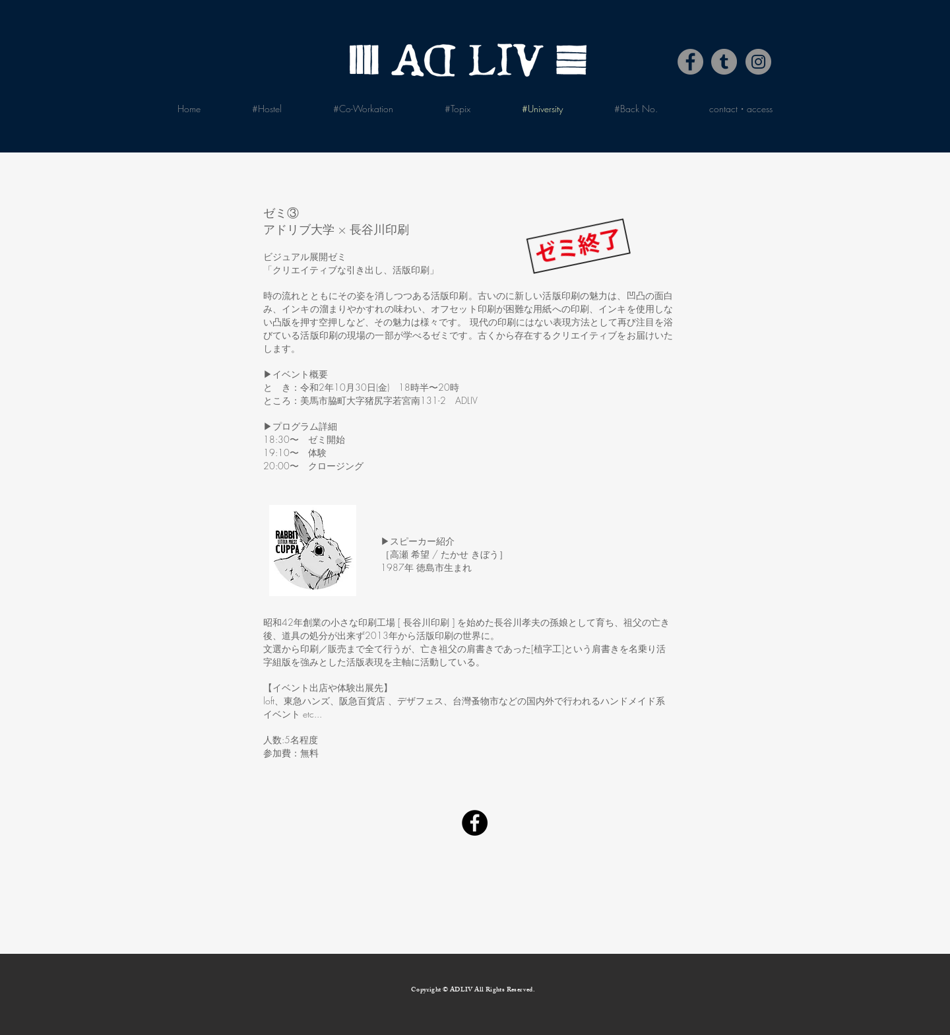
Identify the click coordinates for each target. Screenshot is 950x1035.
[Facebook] (690, 62)
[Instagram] (758, 62)
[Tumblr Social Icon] (724, 62)
